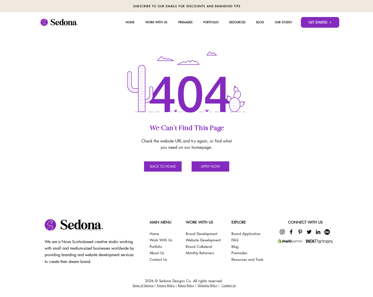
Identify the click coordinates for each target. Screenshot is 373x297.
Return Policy (186, 285)
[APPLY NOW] (210, 166)
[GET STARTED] (320, 22)
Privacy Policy (166, 285)
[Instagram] (282, 232)
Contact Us (229, 285)
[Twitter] (309, 232)
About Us (157, 253)
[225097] (327, 232)
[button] (283, 22)
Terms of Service (143, 285)
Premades (239, 253)
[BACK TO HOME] (163, 166)
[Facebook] (291, 232)
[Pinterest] (300, 232)
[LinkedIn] (318, 232)
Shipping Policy (207, 285)
